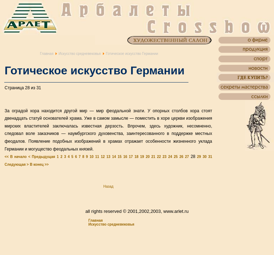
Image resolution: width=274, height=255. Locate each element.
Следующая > (17, 164)
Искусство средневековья (80, 54)
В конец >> (39, 164)
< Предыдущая (41, 157)
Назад (108, 186)
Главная (46, 54)
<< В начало (16, 157)
